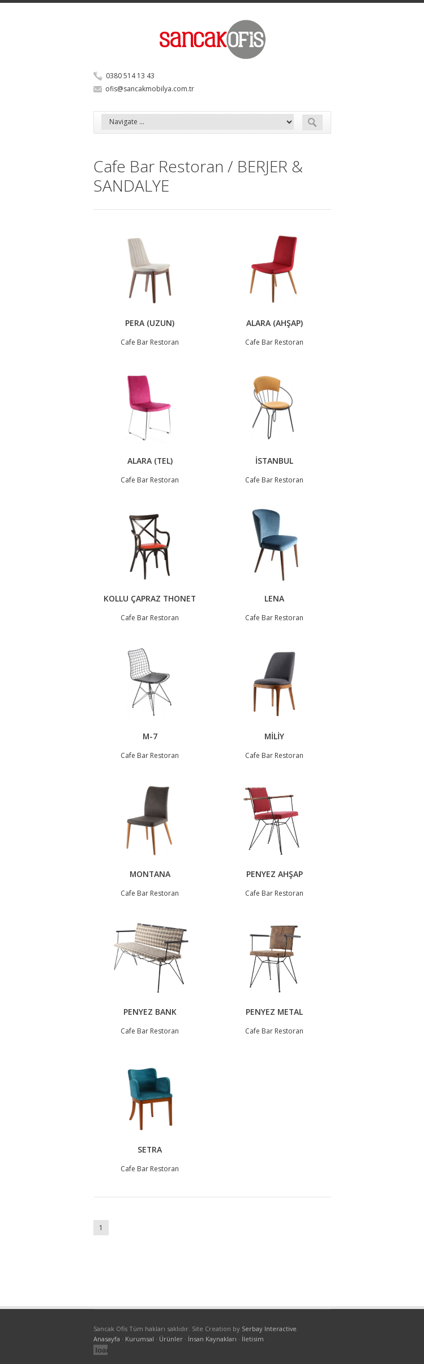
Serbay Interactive (269, 1328)
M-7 (150, 736)
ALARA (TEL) (150, 460)
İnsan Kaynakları (212, 1339)
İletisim (253, 1339)
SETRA (150, 1149)
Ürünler (171, 1339)
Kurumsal (139, 1339)
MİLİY (274, 736)
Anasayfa (106, 1339)
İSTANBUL (274, 460)
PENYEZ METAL (274, 1011)
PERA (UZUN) (149, 322)
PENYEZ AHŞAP (274, 874)
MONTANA (150, 874)
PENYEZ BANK (150, 1011)
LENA (274, 598)
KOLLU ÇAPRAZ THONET (150, 598)
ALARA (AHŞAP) (274, 322)
